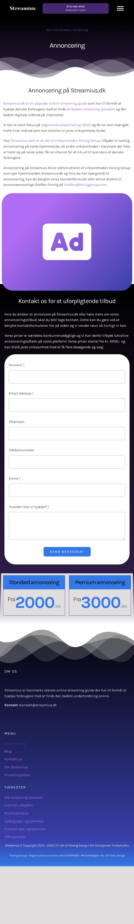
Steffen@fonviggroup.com (85, 185)
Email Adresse (21, 393)
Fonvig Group (78, 845)
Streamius (12, 845)
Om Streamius (63, 30)
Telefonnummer (21, 450)
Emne (15, 478)
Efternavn (17, 422)
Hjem (49, 30)
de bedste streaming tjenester (91, 109)
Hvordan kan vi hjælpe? (29, 507)
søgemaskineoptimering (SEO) (66, 125)
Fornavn (17, 365)
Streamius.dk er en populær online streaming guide (45, 103)
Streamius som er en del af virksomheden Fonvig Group (55, 140)
